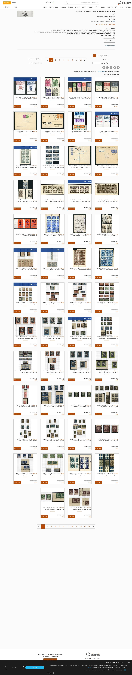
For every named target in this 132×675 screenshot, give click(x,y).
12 (81, 60)
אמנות (84, 7)
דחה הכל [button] (14, 667)
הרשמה (6, 3)
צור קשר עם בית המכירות (106, 17)
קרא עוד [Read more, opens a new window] (89, 667)
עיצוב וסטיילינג (54, 7)
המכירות (128, 7)
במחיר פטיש (101, 71)
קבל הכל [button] (35, 667)
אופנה (45, 7)
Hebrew (6, 7)
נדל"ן (97, 7)
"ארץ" (113, 14)
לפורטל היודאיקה (112, 7)
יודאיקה (77, 7)
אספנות (70, 7)
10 (81, 526)
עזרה (15, 7)
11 (85, 526)
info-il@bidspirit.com (90, 658)
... (76, 60)
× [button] (128, 662)
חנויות (121, 7)
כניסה (14, 3)
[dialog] (66, 667)
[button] (87, 673)
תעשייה (91, 7)
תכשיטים (63, 7)
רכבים (103, 7)
